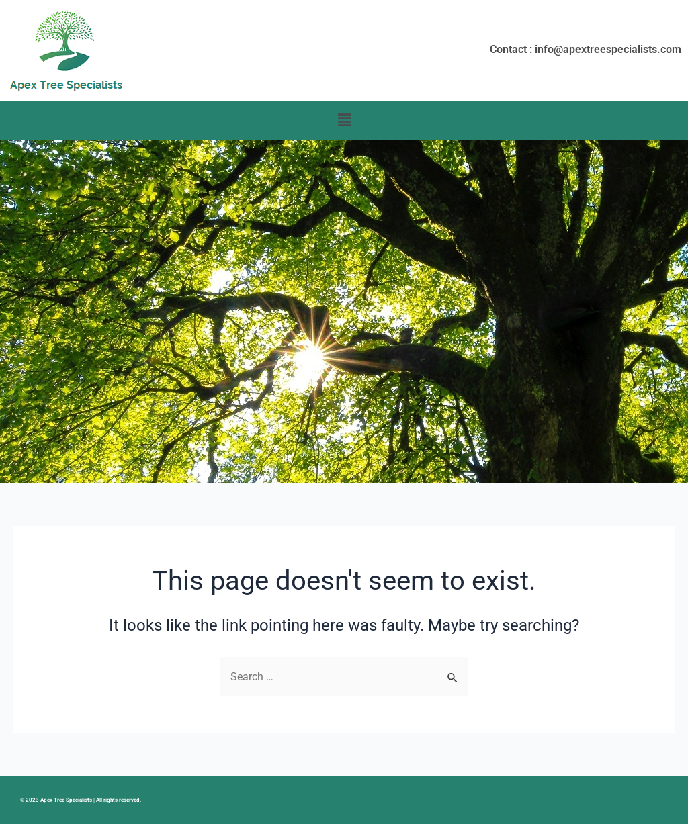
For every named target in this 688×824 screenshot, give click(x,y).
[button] (344, 120)
